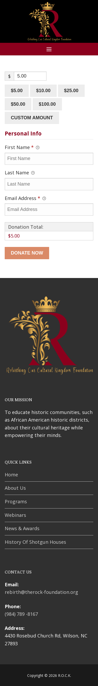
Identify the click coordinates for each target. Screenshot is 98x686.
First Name (22, 147)
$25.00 (71, 90)
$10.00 (43, 90)
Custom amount (32, 117)
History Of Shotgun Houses (35, 542)
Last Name (20, 172)
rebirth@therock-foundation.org (41, 592)
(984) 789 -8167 (21, 614)
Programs (16, 501)
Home (11, 474)
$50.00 (18, 104)
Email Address (25, 198)
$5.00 (16, 90)
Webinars (15, 515)
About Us (15, 488)
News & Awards (22, 528)
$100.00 (47, 104)
